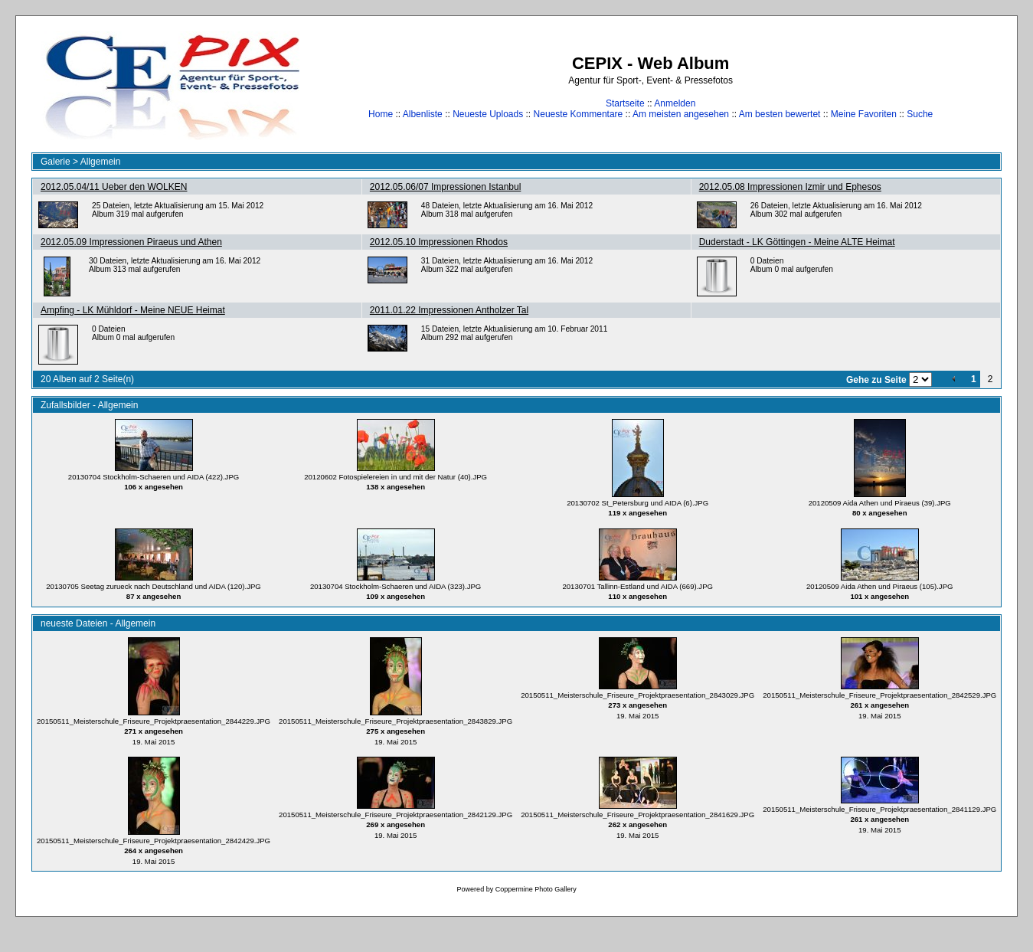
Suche (920, 114)
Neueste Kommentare (578, 114)
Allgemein (100, 161)
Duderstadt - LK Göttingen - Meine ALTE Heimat (797, 242)
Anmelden (674, 103)
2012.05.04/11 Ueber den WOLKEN (114, 187)
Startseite (625, 103)
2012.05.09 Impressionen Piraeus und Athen (131, 242)
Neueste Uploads (488, 114)
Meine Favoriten (864, 114)
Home (380, 114)
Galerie (55, 161)
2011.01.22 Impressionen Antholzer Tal (449, 310)
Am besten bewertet (780, 114)
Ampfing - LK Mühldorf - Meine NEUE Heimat (133, 310)
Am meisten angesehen (681, 114)
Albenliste (423, 114)
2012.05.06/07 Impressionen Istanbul (445, 187)
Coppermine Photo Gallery (536, 889)
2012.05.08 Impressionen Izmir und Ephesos (790, 187)
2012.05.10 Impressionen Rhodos (439, 242)
